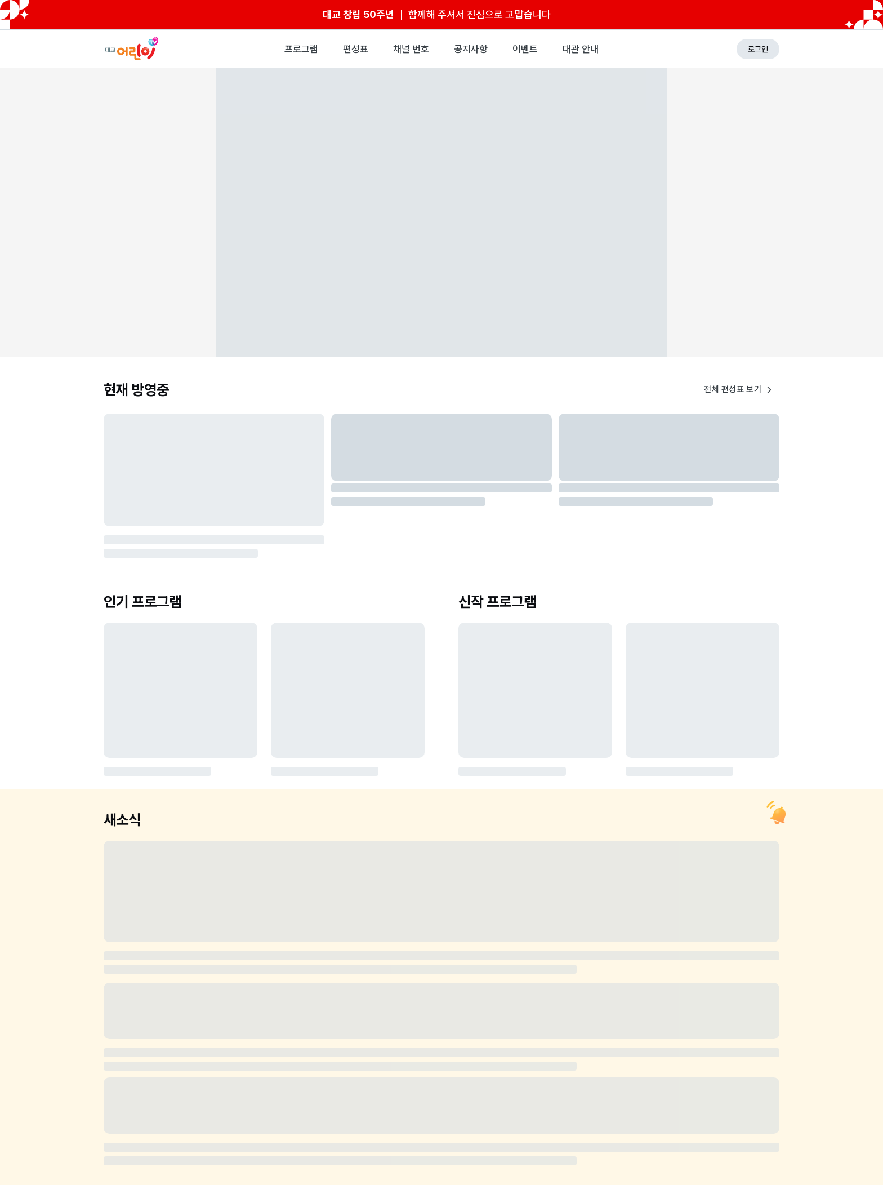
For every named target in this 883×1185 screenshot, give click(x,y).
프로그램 (301, 49)
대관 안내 (581, 49)
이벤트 (525, 49)
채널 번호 (411, 49)
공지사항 (471, 49)
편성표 (355, 49)
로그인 (758, 49)
